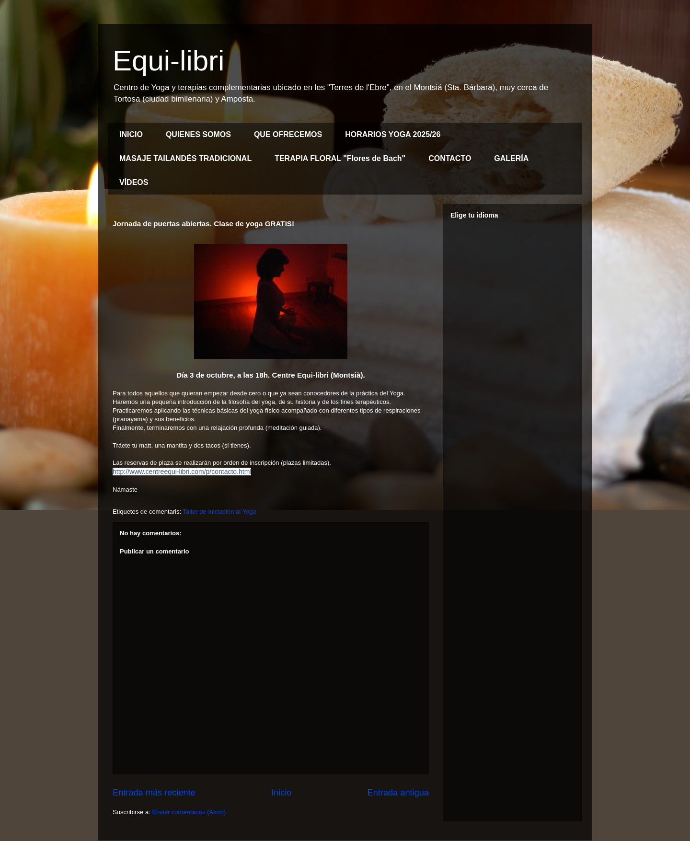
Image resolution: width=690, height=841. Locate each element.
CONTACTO (449, 158)
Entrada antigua (398, 792)
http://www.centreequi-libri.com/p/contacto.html (182, 471)
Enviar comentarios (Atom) (189, 812)
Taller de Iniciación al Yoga (219, 511)
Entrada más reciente (154, 792)
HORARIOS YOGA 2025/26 (392, 134)
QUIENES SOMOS (198, 134)
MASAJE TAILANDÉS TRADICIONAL (185, 158)
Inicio (281, 792)
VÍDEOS (133, 182)
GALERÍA (511, 158)
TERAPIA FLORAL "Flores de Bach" (340, 158)
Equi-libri (168, 61)
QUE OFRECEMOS (288, 134)
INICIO (131, 134)
